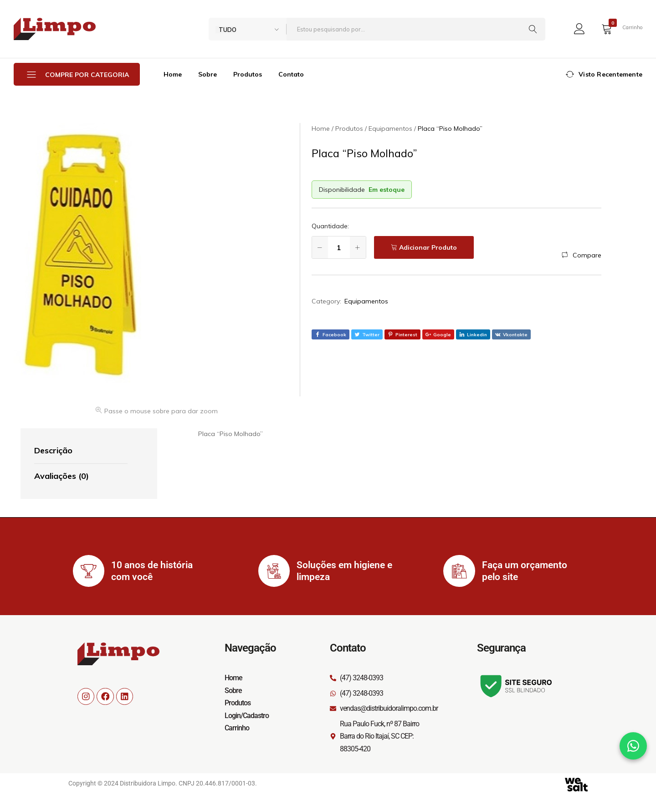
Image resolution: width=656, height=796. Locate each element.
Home (173, 74)
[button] (581, 255)
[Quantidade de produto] (339, 247)
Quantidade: (330, 226)
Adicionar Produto (428, 247)
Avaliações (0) (61, 476)
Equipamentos (366, 301)
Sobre (207, 74)
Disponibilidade (342, 189)
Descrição (53, 450)
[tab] (81, 451)
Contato (291, 74)
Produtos (247, 74)
